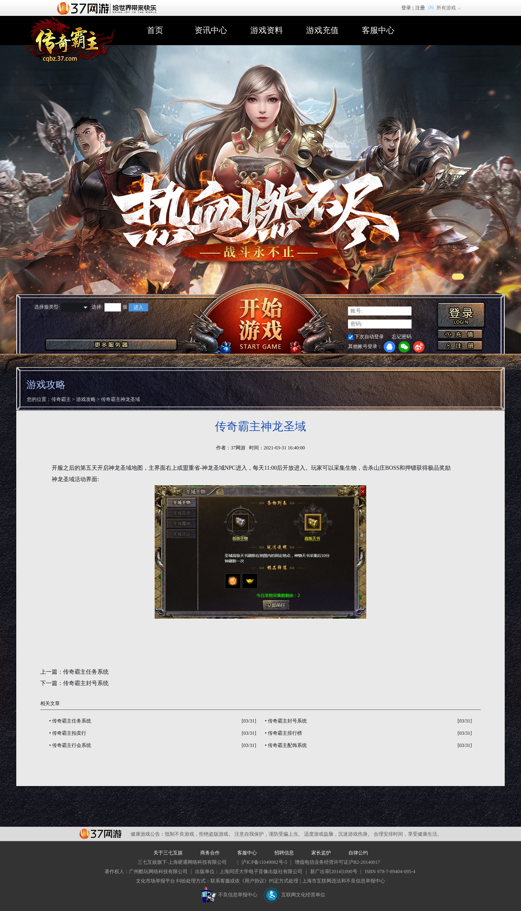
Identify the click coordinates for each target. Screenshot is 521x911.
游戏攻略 (86, 399)
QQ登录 (389, 347)
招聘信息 (284, 853)
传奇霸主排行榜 (285, 733)
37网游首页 (108, 7)
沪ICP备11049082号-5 (264, 862)
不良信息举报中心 (229, 895)
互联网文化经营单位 (294, 895)
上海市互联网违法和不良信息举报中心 (343, 881)
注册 (420, 8)
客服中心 (378, 30)
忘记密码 (402, 336)
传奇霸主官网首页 (71, 39)
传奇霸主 (61, 399)
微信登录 (404, 347)
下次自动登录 (369, 336)
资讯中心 (211, 30)
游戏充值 (322, 30)
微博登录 (419, 347)
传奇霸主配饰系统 (287, 745)
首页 (155, 30)
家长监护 (321, 853)
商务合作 (210, 853)
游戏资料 (266, 30)
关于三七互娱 (168, 853)
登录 (406, 8)
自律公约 (358, 853)
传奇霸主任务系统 (86, 672)
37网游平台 (100, 833)
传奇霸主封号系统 (86, 683)
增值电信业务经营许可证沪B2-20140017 (337, 862)
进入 (138, 307)
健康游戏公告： (148, 834)
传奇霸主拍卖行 (69, 733)
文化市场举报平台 (155, 881)
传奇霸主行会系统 (71, 745)
